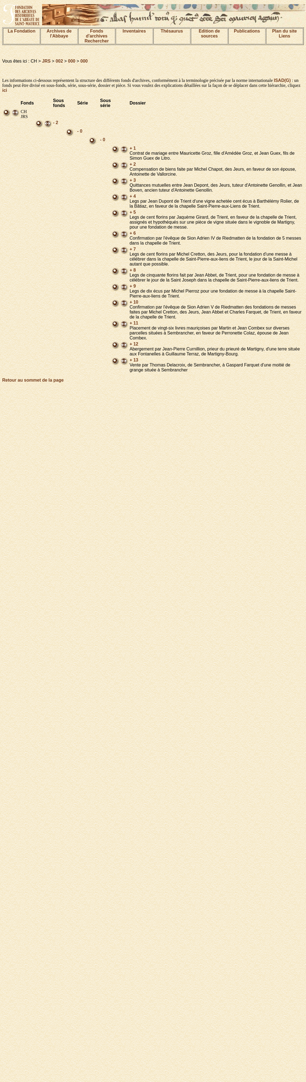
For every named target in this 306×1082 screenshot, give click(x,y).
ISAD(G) (282, 80)
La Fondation (21, 31)
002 (59, 61)
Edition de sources (209, 33)
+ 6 (132, 233)
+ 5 (132, 212)
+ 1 (132, 148)
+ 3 (132, 180)
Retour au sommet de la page (33, 380)
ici (4, 90)
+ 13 (133, 360)
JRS (46, 61)
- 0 (79, 131)
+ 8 (132, 270)
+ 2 (132, 164)
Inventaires (134, 31)
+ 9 (132, 286)
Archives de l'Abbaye (59, 33)
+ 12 (133, 344)
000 (71, 61)
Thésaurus (172, 31)
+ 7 (132, 249)
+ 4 (132, 196)
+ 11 (133, 323)
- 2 (55, 122)
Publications (247, 31)
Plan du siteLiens (284, 33)
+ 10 (133, 302)
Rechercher (97, 41)
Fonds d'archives (97, 33)
